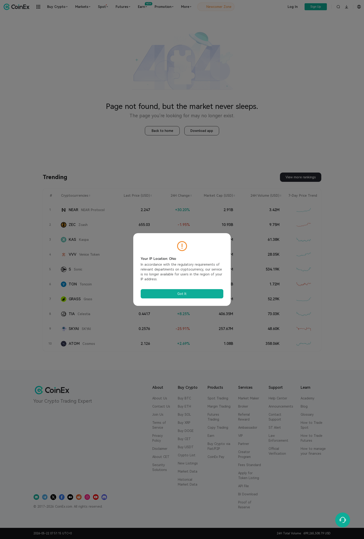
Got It (182, 294)
